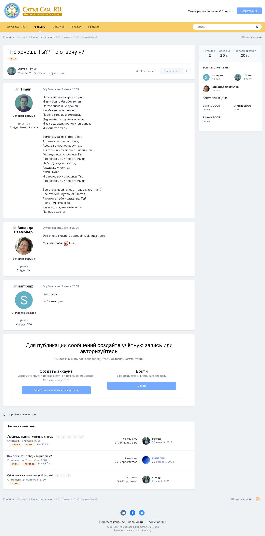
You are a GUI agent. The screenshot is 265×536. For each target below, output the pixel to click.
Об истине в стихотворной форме (30, 475)
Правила (94, 26)
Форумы (40, 28)
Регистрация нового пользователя (56, 390)
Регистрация (249, 10)
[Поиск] (214, 27)
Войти (142, 385)
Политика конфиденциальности (121, 521)
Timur (248, 75)
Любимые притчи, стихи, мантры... (30, 436)
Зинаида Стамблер (225, 86)
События (58, 26)
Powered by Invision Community (132, 530)
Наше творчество (51, 73)
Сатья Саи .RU (17, 26)
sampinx (218, 75)
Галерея (76, 26)
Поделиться (145, 71)
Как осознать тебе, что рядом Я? (29, 455)
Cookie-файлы (156, 521)
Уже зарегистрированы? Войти (210, 11)
